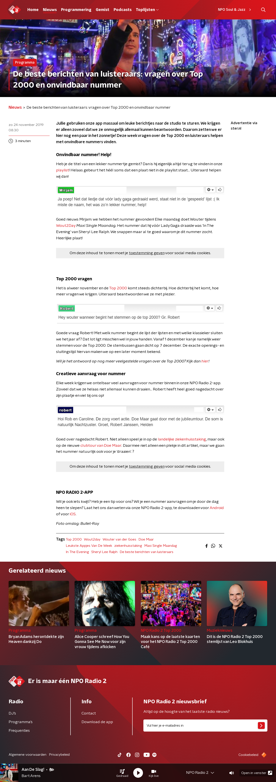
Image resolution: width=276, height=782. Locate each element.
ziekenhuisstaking (128, 545)
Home (33, 10)
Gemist (102, 10)
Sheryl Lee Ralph (104, 552)
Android (217, 508)
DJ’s (12, 713)
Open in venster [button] (256, 773)
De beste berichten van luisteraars (146, 552)
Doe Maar (146, 539)
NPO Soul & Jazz (235, 10)
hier (205, 361)
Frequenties (19, 731)
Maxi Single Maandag (160, 545)
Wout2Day (65, 226)
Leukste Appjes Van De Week (89, 545)
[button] (122, 773)
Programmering (76, 10)
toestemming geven (147, 253)
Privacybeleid (59, 754)
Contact (89, 713)
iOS (73, 514)
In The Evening (77, 552)
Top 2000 (118, 288)
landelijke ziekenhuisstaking (182, 439)
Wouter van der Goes (119, 539)
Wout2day (92, 539)
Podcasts (123, 10)
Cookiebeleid (248, 755)
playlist (62, 170)
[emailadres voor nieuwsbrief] (205, 725)
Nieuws (50, 10)
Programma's (21, 722)
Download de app (97, 722)
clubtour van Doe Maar (100, 446)
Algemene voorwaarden (27, 754)
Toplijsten (147, 10)
